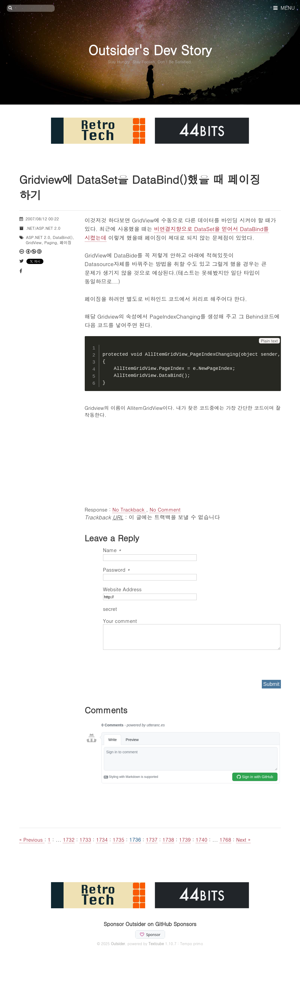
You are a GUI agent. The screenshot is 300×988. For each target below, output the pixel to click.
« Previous (31, 839)
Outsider (118, 943)
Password (116, 569)
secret (111, 608)
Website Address (122, 589)
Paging (50, 242)
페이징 (65, 242)
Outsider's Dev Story (150, 49)
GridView (34, 242)
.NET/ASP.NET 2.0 (43, 228)
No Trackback (129, 509)
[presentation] (143, 663)
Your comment (120, 620)
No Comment (165, 509)
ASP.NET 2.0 (38, 237)
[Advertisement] (183, 461)
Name (112, 549)
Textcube (156, 943)
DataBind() (63, 237)
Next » (243, 839)
